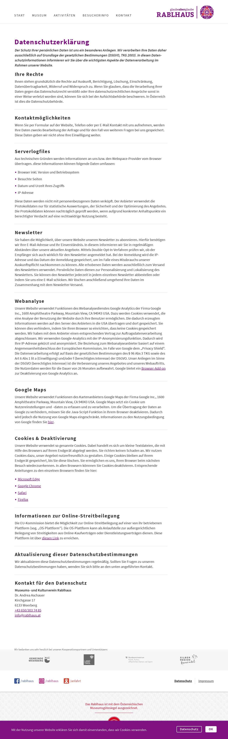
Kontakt (124, 15)
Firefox (23, 499)
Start (19, 15)
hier (51, 422)
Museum (39, 15)
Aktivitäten (65, 15)
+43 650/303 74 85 (28, 610)
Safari (22, 492)
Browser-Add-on (153, 368)
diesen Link (50, 538)
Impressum (206, 681)
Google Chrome (29, 486)
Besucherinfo (96, 15)
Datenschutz (189, 729)
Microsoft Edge (29, 479)
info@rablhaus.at (28, 615)
